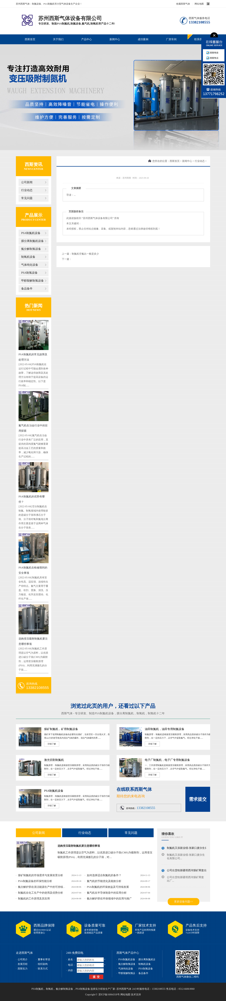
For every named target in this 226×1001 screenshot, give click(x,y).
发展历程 (23, 964)
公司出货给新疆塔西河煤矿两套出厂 (188, 870)
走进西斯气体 (24, 952)
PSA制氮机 (37, 989)
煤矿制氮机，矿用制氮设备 (61, 729)
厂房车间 (171, 39)
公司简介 (23, 959)
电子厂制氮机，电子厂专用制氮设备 (167, 759)
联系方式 (43, 968)
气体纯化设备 (29, 264)
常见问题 (26, 198)
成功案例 (143, 39)
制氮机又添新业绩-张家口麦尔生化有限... (191, 848)
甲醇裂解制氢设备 (32, 280)
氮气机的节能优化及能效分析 (104, 881)
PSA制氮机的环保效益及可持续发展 (108, 887)
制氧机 (140, 713)
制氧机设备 (28, 256)
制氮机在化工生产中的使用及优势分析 (40, 892)
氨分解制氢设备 (31, 248)
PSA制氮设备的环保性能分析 (35, 881)
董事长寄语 (44, 959)
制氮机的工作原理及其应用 (34, 898)
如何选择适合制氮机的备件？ (104, 875)
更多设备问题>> (183, 901)
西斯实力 (23, 968)
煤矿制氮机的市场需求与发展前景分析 (40, 875)
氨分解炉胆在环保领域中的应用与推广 (109, 898)
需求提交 (198, 799)
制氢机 (152, 713)
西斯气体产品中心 (128, 952)
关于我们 (58, 39)
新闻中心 (114, 39)
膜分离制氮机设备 (32, 240)
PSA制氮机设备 (30, 233)
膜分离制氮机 (125, 713)
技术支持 (136, 994)
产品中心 (86, 39)
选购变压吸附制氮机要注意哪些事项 (79, 845)
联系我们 (199, 39)
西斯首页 (30, 39)
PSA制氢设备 (29, 272)
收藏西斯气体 (183, 3)
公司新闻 (26, 182)
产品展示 (33, 215)
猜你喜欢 (168, 834)
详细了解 (51, 744)
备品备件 (26, 288)
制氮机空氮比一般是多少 (85, 253)
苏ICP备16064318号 (109, 994)
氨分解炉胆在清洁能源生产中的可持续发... (43, 887)
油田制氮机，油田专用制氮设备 (164, 729)
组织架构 (43, 964)
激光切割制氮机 (54, 759)
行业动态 (26, 190)
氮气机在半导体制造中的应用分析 (107, 892)
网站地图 (199, 3)
